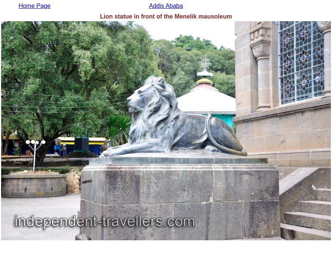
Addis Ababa (166, 6)
